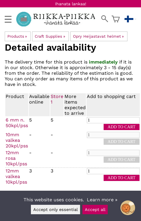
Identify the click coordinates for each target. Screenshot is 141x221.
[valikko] (8, 19)
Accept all (95, 209)
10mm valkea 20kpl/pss (17, 140)
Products (17, 36)
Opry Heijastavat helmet (98, 36)
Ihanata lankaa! (70, 3)
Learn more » (102, 199)
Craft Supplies (50, 36)
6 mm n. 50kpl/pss (17, 122)
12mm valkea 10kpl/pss (16, 176)
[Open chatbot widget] (127, 207)
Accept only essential (55, 209)
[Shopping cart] (116, 19)
